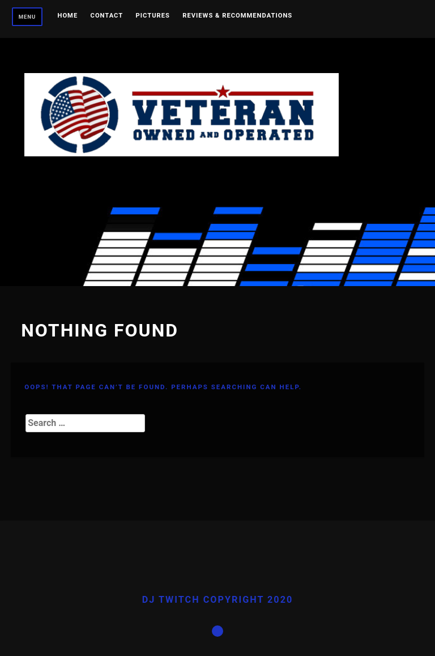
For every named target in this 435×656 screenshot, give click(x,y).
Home (68, 15)
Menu (27, 17)
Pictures (153, 15)
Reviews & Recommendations (237, 15)
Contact (107, 15)
